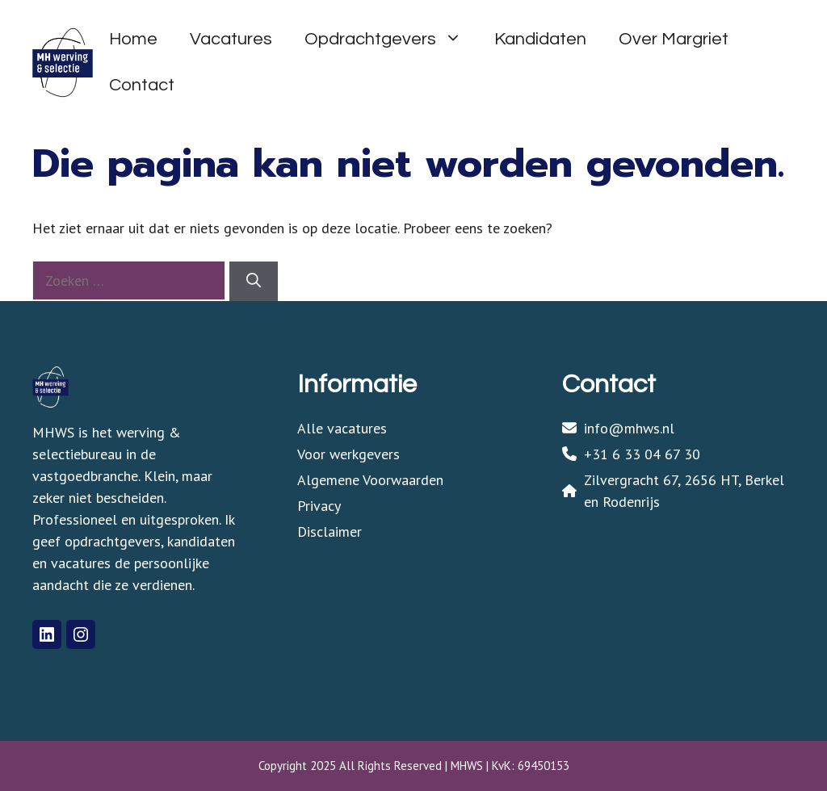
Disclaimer (329, 531)
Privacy (319, 505)
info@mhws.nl (629, 428)
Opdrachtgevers (391, 39)
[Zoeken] (253, 281)
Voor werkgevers (348, 454)
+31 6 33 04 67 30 (642, 454)
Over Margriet (673, 39)
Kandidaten (540, 39)
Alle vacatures (342, 428)
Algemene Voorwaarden (370, 480)
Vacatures (231, 39)
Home (133, 39)
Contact (141, 85)
